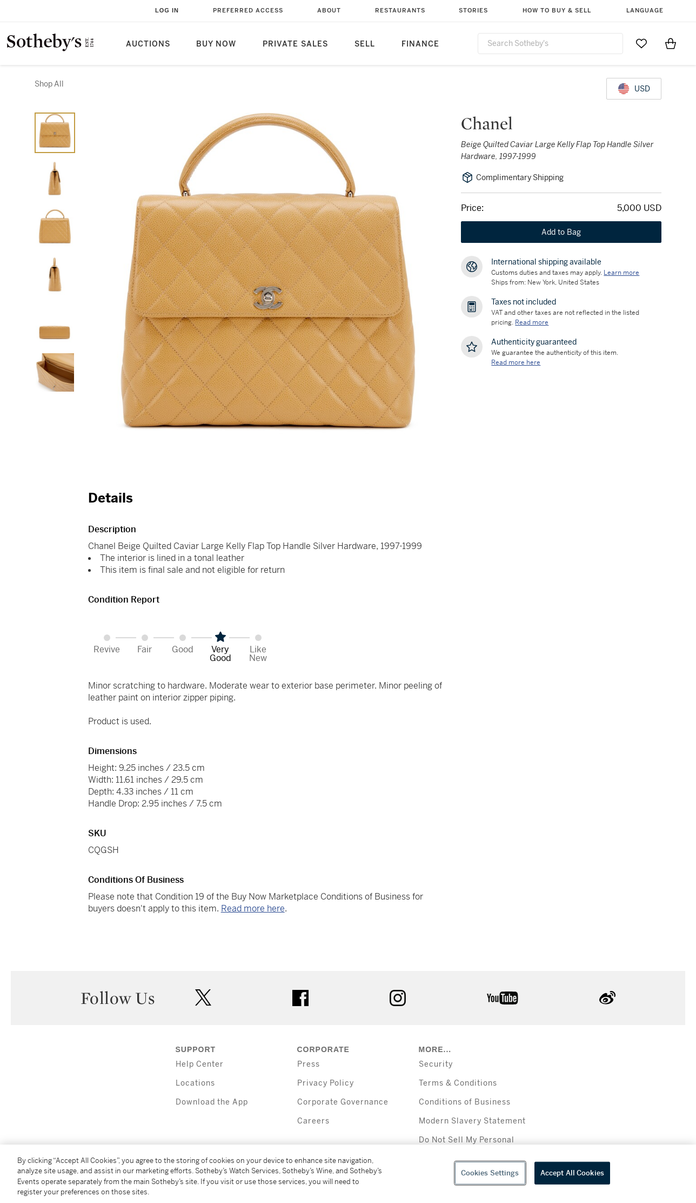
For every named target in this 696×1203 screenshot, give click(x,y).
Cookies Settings (490, 1173)
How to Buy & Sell (557, 10)
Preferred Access (248, 10)
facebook (300, 998)
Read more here (253, 908)
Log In (167, 10)
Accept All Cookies (572, 1173)
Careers (313, 1121)
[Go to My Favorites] (641, 43)
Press (308, 1064)
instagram (398, 998)
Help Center (200, 1064)
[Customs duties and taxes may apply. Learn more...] (621, 272)
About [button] (329, 10)
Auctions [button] (148, 44)
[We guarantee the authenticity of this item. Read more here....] (515, 362)
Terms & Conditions (458, 1083)
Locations (195, 1083)
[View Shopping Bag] (670, 43)
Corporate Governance (343, 1102)
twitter (203, 997)
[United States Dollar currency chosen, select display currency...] (633, 89)
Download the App (212, 1102)
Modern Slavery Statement (472, 1121)
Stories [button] (473, 10)
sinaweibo (607, 997)
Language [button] (645, 10)
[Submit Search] (610, 43)
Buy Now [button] (216, 44)
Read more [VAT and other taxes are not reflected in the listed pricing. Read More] (531, 322)
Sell (364, 44)
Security (436, 1064)
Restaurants (400, 10)
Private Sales (295, 44)
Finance (420, 44)
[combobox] (550, 43)
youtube (502, 998)
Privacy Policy (325, 1083)
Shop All (49, 84)
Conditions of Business (465, 1102)
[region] (348, 1174)
